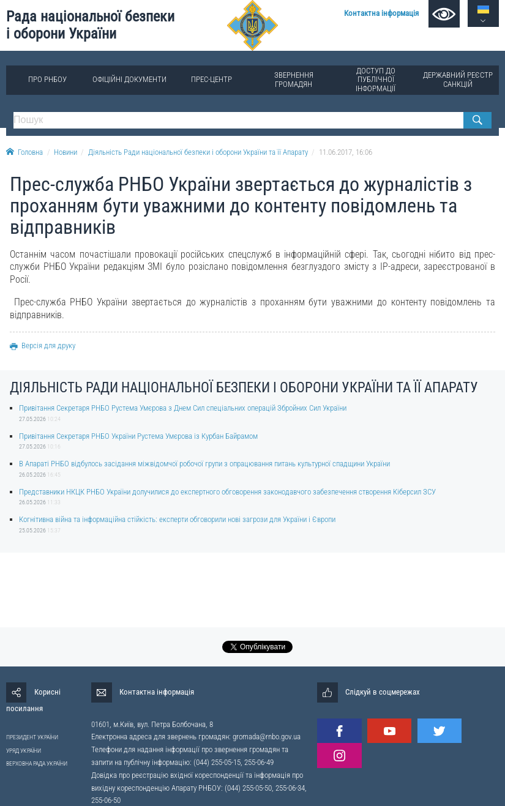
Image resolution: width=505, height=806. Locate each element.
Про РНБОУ (47, 79)
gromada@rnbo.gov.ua (267, 736)
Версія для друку (42, 345)
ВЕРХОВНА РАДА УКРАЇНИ (36, 763)
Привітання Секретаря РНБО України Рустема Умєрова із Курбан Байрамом (138, 436)
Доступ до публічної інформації (375, 79)
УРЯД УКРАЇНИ (23, 751)
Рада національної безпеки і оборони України (90, 25)
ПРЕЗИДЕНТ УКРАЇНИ (32, 737)
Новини (65, 152)
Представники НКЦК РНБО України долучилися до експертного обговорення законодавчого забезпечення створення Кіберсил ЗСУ (227, 491)
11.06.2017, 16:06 (345, 152)
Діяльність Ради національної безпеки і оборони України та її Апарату (198, 152)
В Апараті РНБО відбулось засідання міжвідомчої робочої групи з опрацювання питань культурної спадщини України (204, 463)
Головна (24, 152)
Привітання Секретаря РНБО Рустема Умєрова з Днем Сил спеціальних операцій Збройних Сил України (182, 407)
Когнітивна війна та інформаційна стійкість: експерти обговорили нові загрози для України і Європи (177, 519)
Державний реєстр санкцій (458, 79)
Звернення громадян (293, 79)
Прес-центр (211, 79)
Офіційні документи (129, 79)
